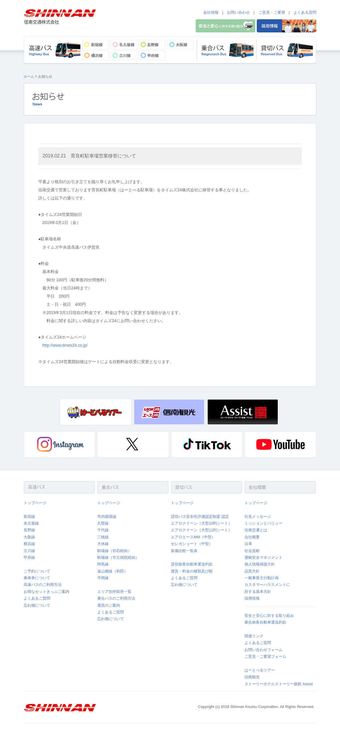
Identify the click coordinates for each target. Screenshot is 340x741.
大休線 (103, 544)
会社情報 (210, 12)
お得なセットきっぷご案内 (46, 591)
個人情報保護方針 (259, 564)
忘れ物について (37, 605)
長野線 (29, 530)
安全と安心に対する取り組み (269, 615)
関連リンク (253, 636)
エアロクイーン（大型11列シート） (201, 530)
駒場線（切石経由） (114, 551)
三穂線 (103, 537)
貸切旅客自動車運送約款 (192, 564)
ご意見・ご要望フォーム (265, 656)
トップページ (35, 503)
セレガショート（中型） (192, 544)
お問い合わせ (238, 12)
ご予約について (37, 571)
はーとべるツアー (259, 670)
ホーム (29, 76)
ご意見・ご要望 (272, 12)
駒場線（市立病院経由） (118, 557)
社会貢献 (252, 551)
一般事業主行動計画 (261, 578)
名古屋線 (31, 523)
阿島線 (103, 564)
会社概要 (252, 537)
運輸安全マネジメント (263, 557)
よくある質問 (305, 12)
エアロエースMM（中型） (193, 537)
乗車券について (37, 578)
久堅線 (103, 523)
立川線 (29, 551)
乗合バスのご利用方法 (116, 598)
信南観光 (252, 677)
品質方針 (252, 571)
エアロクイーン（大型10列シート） (201, 523)
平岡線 (103, 578)
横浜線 (29, 544)
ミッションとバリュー (263, 523)
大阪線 (29, 537)
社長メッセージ (257, 516)
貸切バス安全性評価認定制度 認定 (200, 516)
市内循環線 (106, 516)
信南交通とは (255, 530)
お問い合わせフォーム (263, 650)
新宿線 (29, 516)
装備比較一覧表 (184, 551)
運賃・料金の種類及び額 (192, 571)
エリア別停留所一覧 (114, 591)
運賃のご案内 (108, 605)
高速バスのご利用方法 (43, 584)
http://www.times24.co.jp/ (65, 345)
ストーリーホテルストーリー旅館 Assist (278, 684)
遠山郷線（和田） (112, 571)
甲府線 (29, 557)
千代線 (103, 530)
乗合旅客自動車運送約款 (265, 622)
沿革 (248, 544)
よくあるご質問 (37, 598)
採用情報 (252, 598)
